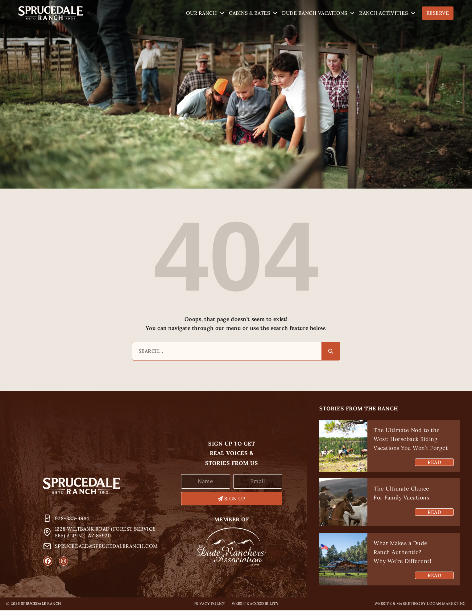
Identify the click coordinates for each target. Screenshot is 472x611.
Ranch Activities (387, 13)
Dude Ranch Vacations (318, 13)
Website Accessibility (255, 604)
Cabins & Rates (253, 13)
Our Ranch (205, 13)
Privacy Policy (209, 604)
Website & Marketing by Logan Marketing (420, 604)
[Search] (330, 352)
